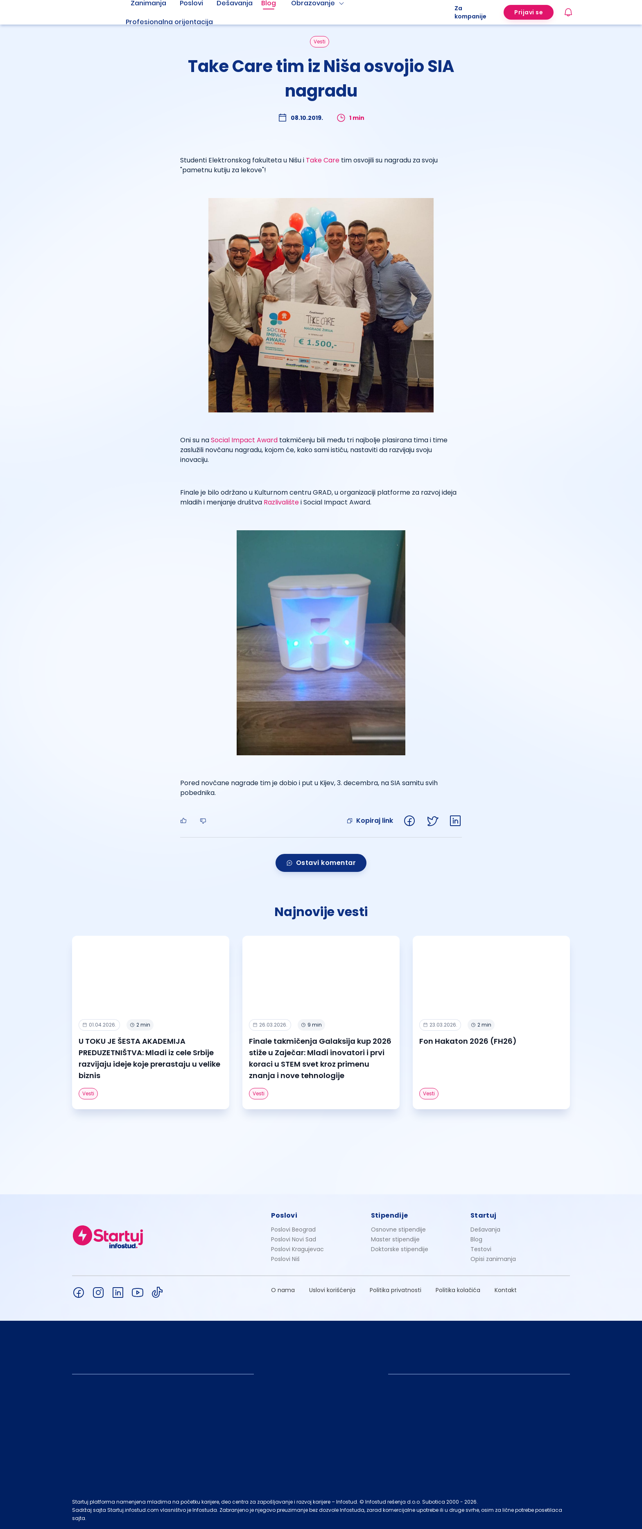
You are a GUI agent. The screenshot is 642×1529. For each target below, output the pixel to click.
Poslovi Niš (285, 1259)
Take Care (322, 160)
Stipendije (389, 1215)
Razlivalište (281, 502)
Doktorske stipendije (399, 1249)
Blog (476, 1239)
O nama (283, 1290)
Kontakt (506, 1290)
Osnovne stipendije (398, 1229)
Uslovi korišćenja (332, 1290)
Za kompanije (470, 12)
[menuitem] (179, 22)
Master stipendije (395, 1239)
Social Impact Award (244, 440)
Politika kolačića (458, 1290)
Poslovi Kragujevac (297, 1249)
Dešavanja (485, 1229)
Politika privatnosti (395, 1290)
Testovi (480, 1249)
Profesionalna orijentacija (169, 22)
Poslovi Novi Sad (293, 1239)
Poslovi (284, 1215)
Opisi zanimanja (493, 1259)
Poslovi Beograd (293, 1229)
